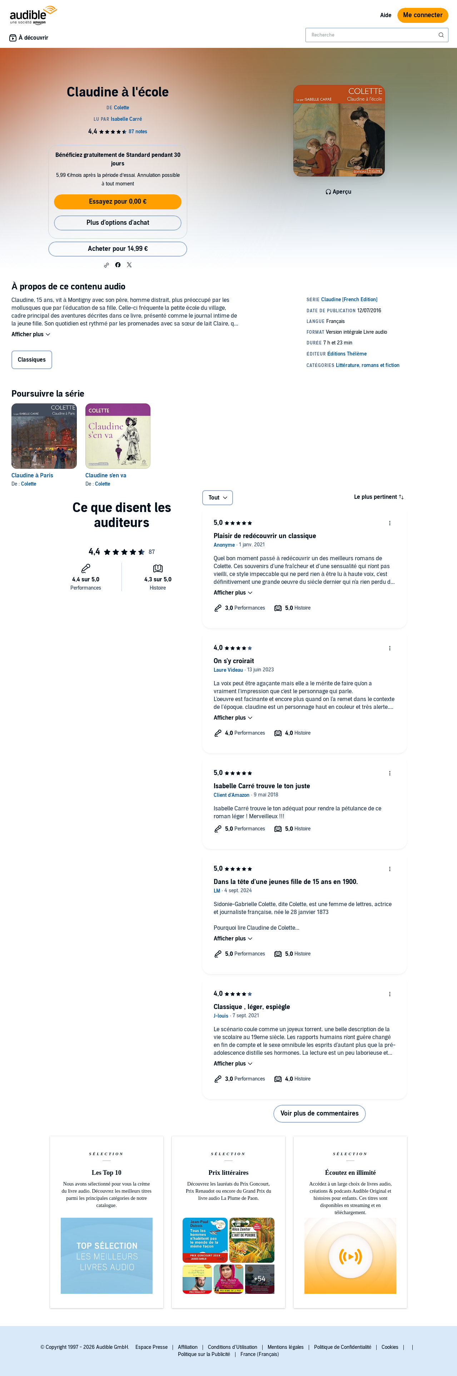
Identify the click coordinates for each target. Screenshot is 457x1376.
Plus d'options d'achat (117, 223)
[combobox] (377, 35)
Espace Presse (151, 1347)
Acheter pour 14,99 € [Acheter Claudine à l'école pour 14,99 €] (118, 249)
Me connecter (423, 15)
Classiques (32, 359)
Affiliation (188, 1347)
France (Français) (259, 1354)
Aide (386, 15)
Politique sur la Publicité (204, 1354)
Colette (28, 484)
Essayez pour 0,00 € (117, 201)
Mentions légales (286, 1347)
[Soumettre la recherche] (442, 35)
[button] (106, 265)
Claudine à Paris (32, 475)
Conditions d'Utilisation (232, 1347)
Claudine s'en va (105, 475)
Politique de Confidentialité (343, 1347)
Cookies (390, 1347)
